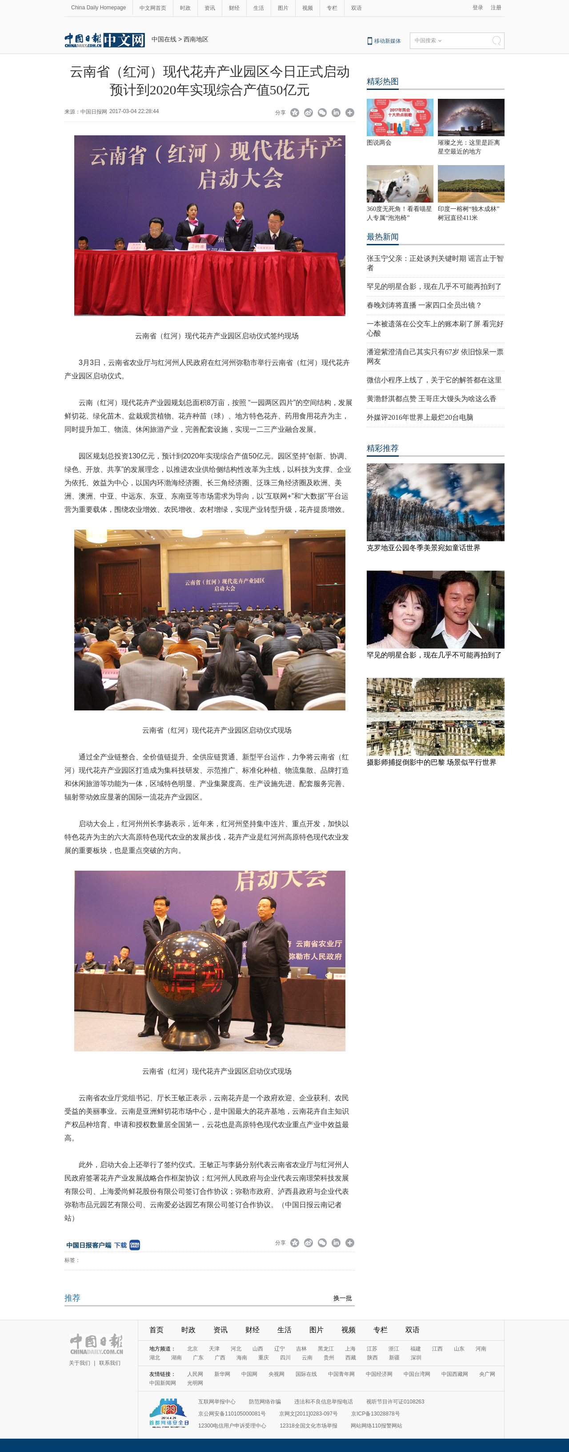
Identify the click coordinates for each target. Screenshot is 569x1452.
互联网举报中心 (217, 1402)
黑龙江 (326, 1349)
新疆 (394, 1358)
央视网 (276, 1374)
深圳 (416, 1358)
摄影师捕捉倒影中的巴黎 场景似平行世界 (432, 762)
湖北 (154, 1358)
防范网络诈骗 (265, 1402)
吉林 (301, 1349)
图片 (283, 8)
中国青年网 (341, 1374)
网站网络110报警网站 (376, 1426)
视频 (307, 8)
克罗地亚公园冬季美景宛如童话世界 (424, 548)
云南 (307, 1358)
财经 (234, 8)
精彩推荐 (383, 448)
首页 (156, 1330)
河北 (236, 1349)
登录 (478, 7)
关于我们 (79, 1363)
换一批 (342, 1298)
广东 (198, 1358)
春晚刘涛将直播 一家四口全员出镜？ (424, 305)
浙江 (394, 1349)
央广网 (487, 1374)
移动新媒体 (387, 41)
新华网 (222, 1374)
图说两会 (379, 142)
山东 (459, 1349)
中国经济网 (379, 1374)
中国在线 (164, 39)
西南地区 (196, 39)
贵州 (329, 1358)
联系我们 (109, 1363)
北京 (192, 1349)
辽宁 (279, 1349)
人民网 (195, 1374)
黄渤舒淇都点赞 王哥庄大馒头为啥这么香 (432, 398)
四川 (285, 1358)
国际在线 (306, 1374)
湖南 (176, 1358)
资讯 (209, 8)
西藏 (350, 1358)
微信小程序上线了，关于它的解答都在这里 (434, 380)
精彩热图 (383, 81)
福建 (415, 1349)
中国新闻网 (162, 1383)
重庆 (263, 1358)
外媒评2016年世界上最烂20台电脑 (420, 417)
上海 (350, 1349)
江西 (437, 1349)
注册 (496, 7)
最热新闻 (383, 236)
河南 (481, 1349)
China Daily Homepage (98, 7)
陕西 (372, 1358)
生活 (258, 8)
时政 (185, 8)
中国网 (249, 1374)
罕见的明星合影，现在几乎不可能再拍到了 (434, 286)
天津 (214, 1349)
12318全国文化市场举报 (308, 1426)
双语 (356, 8)
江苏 (372, 1349)
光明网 (195, 1383)
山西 (257, 1349)
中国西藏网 (454, 1374)
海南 (241, 1358)
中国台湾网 (417, 1374)
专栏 (332, 8)
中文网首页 (153, 8)
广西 (220, 1358)
